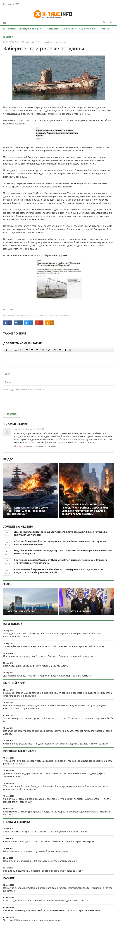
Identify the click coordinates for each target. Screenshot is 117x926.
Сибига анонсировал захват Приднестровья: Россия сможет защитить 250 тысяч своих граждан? (55, 743)
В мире (8, 37)
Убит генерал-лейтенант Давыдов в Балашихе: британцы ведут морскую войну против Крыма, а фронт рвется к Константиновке (55, 788)
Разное (105, 28)
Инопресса (52, 28)
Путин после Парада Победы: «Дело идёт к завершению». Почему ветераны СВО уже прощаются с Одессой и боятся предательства (56, 707)
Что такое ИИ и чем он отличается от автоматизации (32, 920)
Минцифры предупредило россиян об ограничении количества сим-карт (43, 870)
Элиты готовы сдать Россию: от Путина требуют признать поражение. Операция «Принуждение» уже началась (60, 561)
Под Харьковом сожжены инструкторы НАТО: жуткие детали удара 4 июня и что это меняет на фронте (63, 552)
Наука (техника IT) (88, 28)
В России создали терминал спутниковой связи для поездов (35, 851)
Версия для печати (55, 42)
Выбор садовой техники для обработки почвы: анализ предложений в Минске (45, 900)
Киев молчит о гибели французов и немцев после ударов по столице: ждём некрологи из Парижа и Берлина (57, 813)
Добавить (12, 414)
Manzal (25, 42)
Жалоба (52, 446)
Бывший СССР (68, 28)
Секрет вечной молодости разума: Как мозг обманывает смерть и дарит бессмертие (48, 841)
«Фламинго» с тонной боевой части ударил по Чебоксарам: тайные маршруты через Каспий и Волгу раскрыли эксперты (57, 762)
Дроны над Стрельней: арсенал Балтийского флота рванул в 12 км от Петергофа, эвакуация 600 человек (60, 533)
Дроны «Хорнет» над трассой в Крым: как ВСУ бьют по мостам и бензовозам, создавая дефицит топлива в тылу (55, 775)
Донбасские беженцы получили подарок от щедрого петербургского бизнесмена (47, 675)
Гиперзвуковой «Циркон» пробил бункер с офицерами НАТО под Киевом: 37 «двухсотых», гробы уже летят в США (58, 571)
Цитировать (41, 446)
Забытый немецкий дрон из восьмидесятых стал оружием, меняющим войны (45, 831)
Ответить (27, 446)
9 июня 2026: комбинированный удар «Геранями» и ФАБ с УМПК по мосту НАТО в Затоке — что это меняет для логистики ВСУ (57, 800)
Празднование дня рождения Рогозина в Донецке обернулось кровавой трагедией (48, 656)
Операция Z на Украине (31, 28)
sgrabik (17, 429)
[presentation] (27, 402)
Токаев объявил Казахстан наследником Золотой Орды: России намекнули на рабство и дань (53, 646)
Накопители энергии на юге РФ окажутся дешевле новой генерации (40, 860)
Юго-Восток (9, 28)
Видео (8, 459)
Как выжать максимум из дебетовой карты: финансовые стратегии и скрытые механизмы (51, 910)
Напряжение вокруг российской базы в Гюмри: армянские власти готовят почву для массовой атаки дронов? (57, 732)
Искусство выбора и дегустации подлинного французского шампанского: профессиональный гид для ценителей (57, 889)
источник (8, 309)
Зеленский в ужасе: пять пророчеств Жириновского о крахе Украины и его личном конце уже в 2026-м (58, 720)
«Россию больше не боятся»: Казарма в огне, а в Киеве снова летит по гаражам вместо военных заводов (60, 543)
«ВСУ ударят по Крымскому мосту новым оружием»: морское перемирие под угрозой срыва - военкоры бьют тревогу (53, 635)
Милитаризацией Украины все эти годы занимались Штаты (35, 665)
